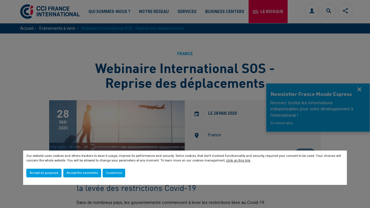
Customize (114, 173)
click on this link (238, 160)
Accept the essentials (82, 173)
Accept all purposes (43, 173)
